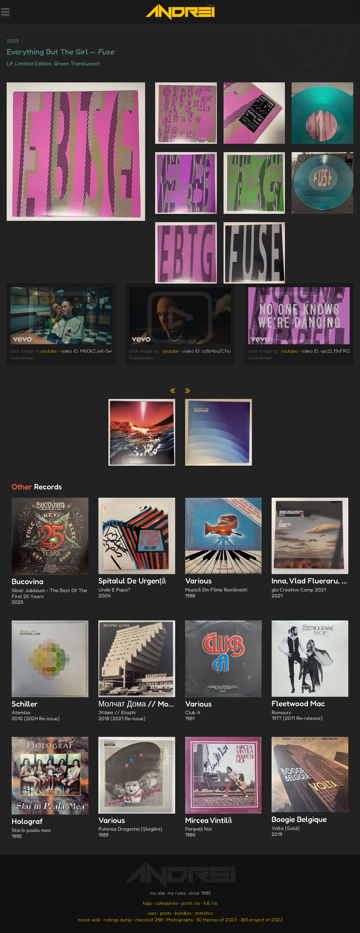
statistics (204, 913)
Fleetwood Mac (310, 711)
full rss (210, 903)
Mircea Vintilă (223, 828)
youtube (48, 351)
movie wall (88, 919)
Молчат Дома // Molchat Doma (153, 711)
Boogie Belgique (310, 827)
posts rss (191, 903)
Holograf (50, 829)
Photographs (179, 919)
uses (151, 913)
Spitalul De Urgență (136, 588)
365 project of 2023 (261, 919)
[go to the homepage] (180, 12)
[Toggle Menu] (5, 13)
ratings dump (117, 919)
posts (165, 913)
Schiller (50, 711)
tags (147, 903)
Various (223, 588)
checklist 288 (149, 919)
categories (166, 903)
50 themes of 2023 (217, 919)
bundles (183, 913)
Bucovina (50, 592)
